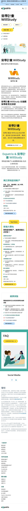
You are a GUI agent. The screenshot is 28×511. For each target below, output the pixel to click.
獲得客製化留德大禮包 (10, 284)
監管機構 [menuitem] (3, 499)
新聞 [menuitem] (2, 501)
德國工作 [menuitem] (3, 483)
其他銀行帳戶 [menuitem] (4, 467)
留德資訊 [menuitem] (3, 489)
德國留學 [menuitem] (3, 481)
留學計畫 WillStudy (14, 145)
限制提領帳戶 (6, 24)
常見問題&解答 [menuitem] (4, 491)
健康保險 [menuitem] (3, 463)
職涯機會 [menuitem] (3, 447)
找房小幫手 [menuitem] (3, 471)
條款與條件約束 (18, 399)
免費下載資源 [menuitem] (4, 497)
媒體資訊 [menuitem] (3, 449)
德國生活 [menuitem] (3, 479)
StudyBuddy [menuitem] (4, 469)
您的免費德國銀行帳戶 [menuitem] (6, 465)
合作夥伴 (17, 4)
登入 (21, 4)
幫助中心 (7, 4)
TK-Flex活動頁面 (22, 413)
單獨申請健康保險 (9, 323)
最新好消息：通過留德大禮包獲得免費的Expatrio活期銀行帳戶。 (13, 2)
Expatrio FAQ (11, 341)
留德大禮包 (8, 29)
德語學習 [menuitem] (3, 473)
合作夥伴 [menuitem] (3, 451)
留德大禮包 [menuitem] (3, 461)
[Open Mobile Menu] (26, 8)
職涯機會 (12, 4)
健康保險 (17, 24)
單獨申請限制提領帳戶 (10, 213)
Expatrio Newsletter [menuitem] (6, 495)
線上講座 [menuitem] (3, 493)
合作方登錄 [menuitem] (3, 453)
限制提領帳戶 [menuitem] (4, 459)
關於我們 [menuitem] (3, 445)
